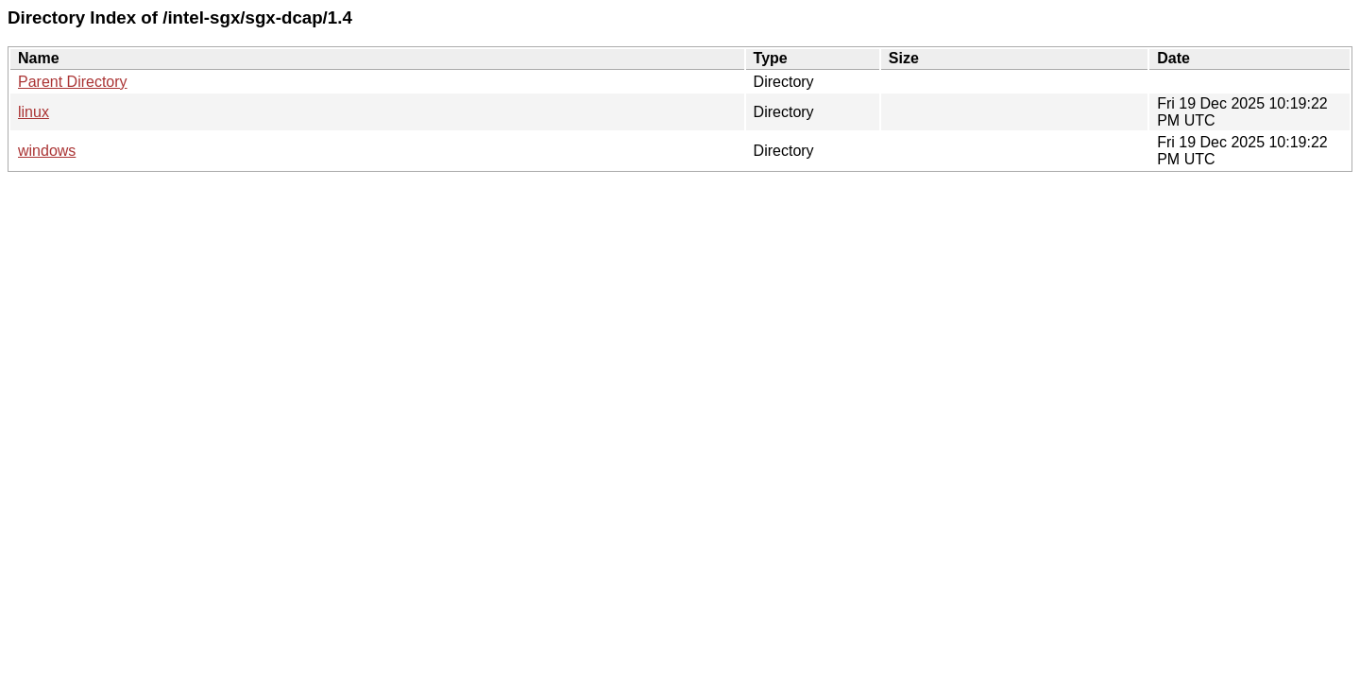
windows (47, 151)
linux (33, 112)
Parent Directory (73, 82)
